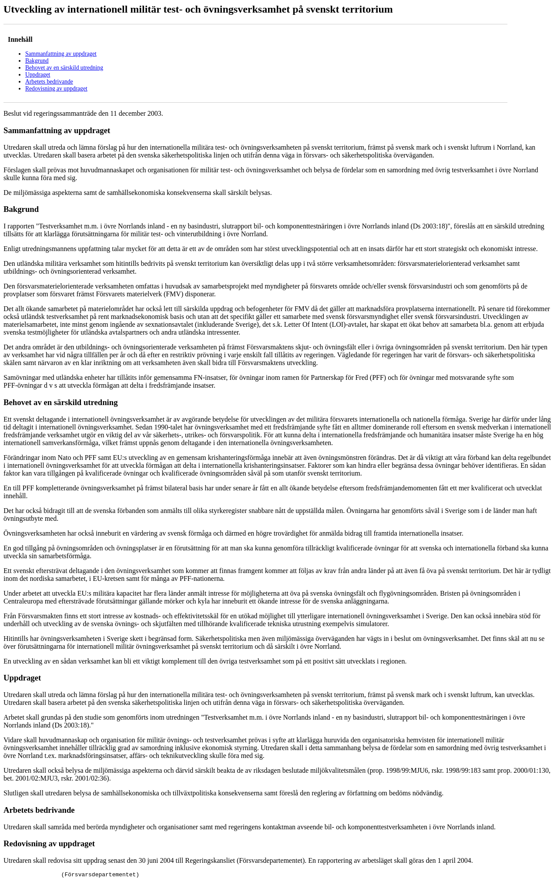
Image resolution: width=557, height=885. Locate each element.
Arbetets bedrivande (49, 81)
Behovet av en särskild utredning (64, 67)
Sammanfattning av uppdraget (61, 53)
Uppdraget (37, 74)
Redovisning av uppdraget (56, 88)
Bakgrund (37, 60)
